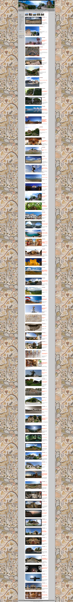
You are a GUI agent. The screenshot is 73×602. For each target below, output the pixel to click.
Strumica (20, 21)
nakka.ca (39, 601)
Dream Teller (36, 600)
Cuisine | (38, 10)
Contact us (47, 600)
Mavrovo (20, 28)
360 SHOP (41, 600)
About (33, 600)
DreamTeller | (33, 10)
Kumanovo (20, 19)
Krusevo (20, 22)
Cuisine (39, 600)
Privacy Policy (26, 600)
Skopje (20, 14)
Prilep (20, 24)
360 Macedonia (30, 600)
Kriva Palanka (21, 20)
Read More (43, 24)
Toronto (20, 31)
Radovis (20, 23)
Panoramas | (27, 10)
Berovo (20, 29)
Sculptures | (42, 10)
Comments (44, 600)
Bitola (20, 15)
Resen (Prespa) (21, 16)
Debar (20, 25)
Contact (46, 10)
